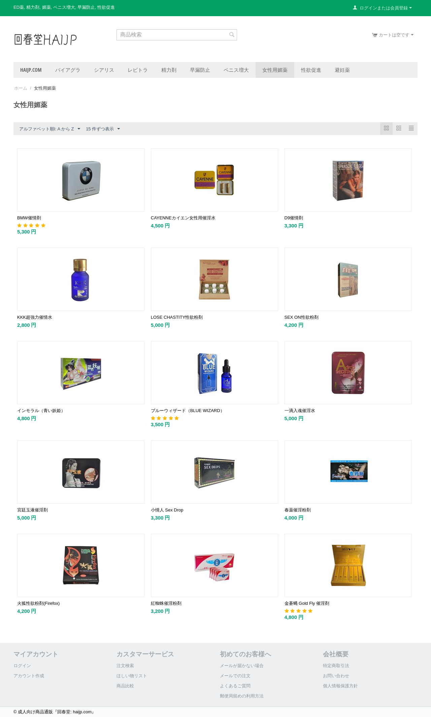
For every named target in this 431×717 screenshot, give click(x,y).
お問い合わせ (336, 675)
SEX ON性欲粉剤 (302, 317)
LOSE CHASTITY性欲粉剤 (177, 317)
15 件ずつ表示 (103, 129)
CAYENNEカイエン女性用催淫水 (183, 217)
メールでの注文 (235, 675)
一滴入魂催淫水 (300, 410)
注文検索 (125, 665)
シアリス (104, 69)
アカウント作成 (28, 675)
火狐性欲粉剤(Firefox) (38, 603)
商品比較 (125, 685)
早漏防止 (200, 69)
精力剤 (168, 69)
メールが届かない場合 (242, 665)
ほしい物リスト (132, 675)
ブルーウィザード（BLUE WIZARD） (188, 410)
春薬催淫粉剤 (298, 509)
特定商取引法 (336, 665)
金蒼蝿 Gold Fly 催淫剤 (307, 603)
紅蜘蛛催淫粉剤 (166, 603)
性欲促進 (311, 69)
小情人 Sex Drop (167, 509)
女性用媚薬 (275, 69)
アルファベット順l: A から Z (49, 129)
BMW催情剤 (29, 217)
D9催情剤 (294, 217)
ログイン (22, 665)
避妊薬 (342, 69)
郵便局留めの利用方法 (242, 695)
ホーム (20, 88)
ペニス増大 (236, 69)
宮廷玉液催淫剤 (32, 509)
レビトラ (138, 69)
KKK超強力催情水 (34, 317)
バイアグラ (67, 69)
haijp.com (31, 69)
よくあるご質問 (235, 685)
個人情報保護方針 (340, 685)
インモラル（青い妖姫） (41, 410)
